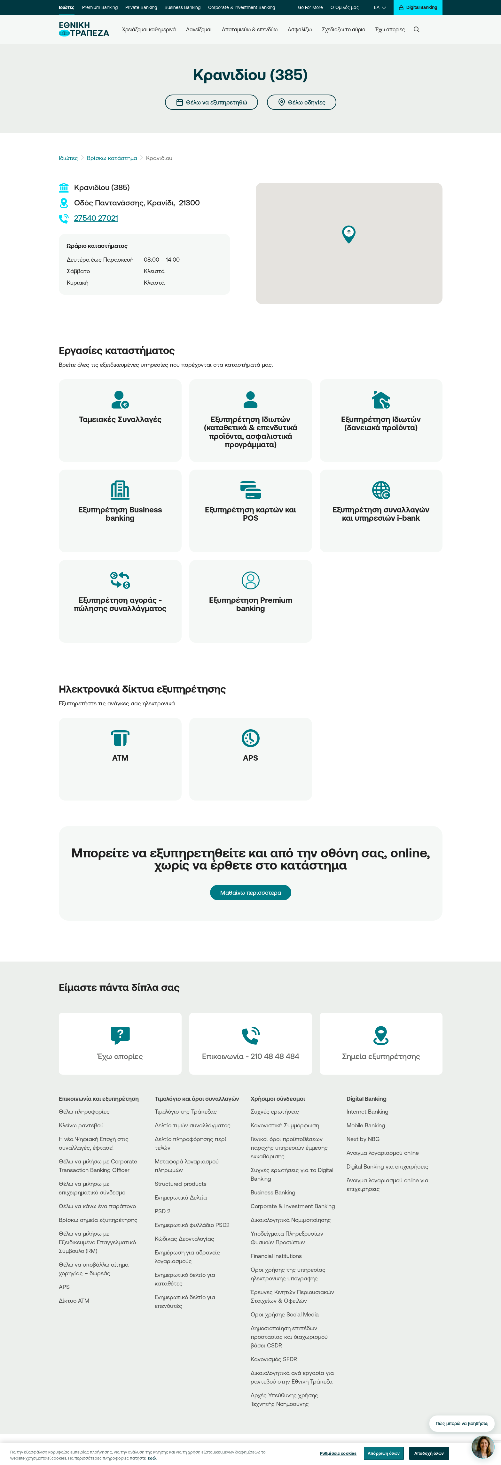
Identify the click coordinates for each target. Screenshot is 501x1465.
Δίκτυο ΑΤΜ (74, 1300)
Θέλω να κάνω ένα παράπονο (97, 1206)
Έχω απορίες (390, 29)
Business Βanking (273, 1192)
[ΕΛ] (380, 7)
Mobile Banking (366, 1125)
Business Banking (182, 7)
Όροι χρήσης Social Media (285, 1314)
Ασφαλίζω (300, 29)
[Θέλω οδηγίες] (301, 102)
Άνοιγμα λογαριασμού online (383, 1152)
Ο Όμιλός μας (345, 7)
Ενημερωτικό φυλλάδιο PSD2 (192, 1225)
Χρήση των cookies (282, 1449)
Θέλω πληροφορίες (84, 1111)
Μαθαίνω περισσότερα (250, 892)
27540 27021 (88, 218)
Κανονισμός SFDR (274, 1359)
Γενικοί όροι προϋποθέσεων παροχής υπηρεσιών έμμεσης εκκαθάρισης (289, 1147)
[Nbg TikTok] (392, 1449)
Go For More (310, 7)
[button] (349, 234)
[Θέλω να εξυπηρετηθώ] (211, 102)
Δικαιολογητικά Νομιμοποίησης (291, 1219)
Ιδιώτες (66, 7)
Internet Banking (367, 1111)
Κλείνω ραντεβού (81, 1125)
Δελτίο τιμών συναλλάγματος (193, 1125)
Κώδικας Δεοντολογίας (184, 1238)
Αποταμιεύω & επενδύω (250, 29)
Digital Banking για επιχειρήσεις (387, 1166)
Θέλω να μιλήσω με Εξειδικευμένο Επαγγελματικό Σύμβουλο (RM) (97, 1242)
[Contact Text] (250, 1044)
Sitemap (316, 1449)
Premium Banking (100, 7)
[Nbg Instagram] (404, 1449)
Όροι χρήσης (191, 1449)
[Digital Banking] (418, 7)
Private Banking (141, 7)
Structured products (181, 1183)
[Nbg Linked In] (427, 1449)
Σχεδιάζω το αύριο (343, 29)
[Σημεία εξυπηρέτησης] (381, 1044)
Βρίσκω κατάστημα (112, 158)
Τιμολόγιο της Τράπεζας (186, 1111)
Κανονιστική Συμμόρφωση (285, 1125)
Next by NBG (363, 1139)
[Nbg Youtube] (415, 1449)
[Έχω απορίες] (120, 1044)
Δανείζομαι (199, 29)
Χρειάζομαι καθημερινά (149, 29)
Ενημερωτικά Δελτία (181, 1197)
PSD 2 (162, 1211)
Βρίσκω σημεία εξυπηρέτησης (98, 1219)
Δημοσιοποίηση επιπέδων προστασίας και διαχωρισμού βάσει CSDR (289, 1336)
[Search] (416, 29)
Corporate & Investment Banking (241, 7)
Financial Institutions (276, 1256)
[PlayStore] (371, 1211)
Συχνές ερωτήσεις (275, 1111)
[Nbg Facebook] (381, 1449)
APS (64, 1287)
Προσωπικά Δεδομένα (233, 1449)
